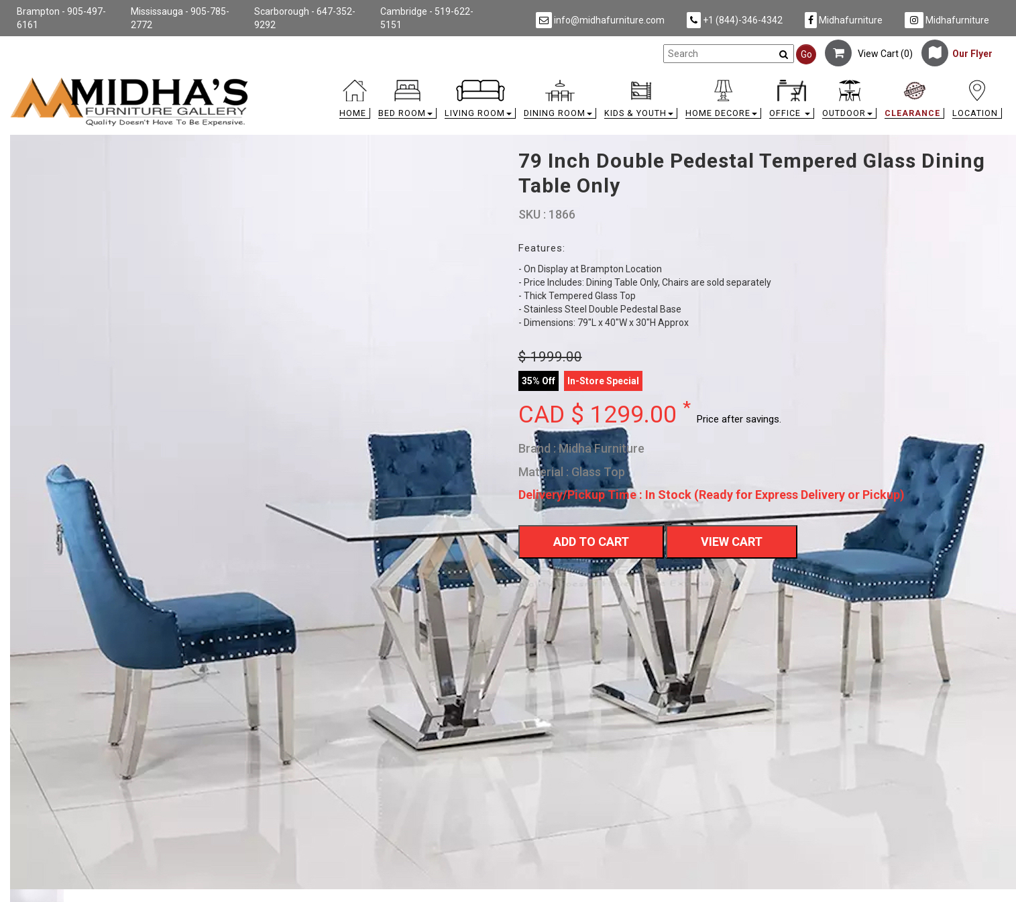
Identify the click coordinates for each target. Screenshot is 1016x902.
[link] (632, 82)
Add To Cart (591, 541)
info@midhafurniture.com (600, 20)
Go (806, 54)
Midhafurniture (844, 20)
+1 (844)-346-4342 (735, 20)
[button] (407, 102)
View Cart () (869, 53)
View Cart (732, 541)
